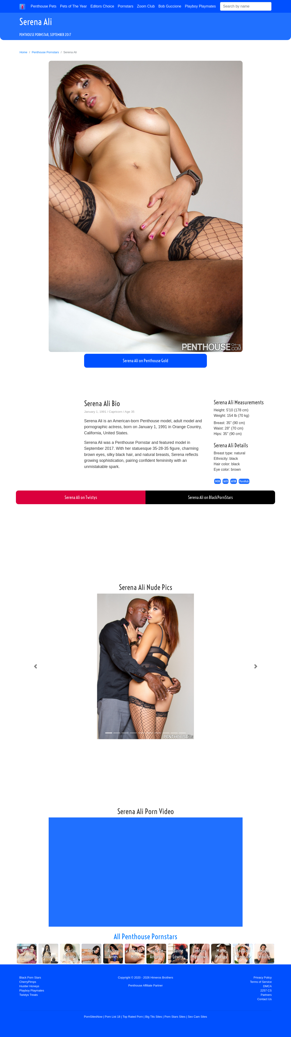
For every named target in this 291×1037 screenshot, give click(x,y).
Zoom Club (146, 6)
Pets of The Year (73, 6)
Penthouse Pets (43, 6)
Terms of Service (261, 982)
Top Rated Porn (133, 1016)
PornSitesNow (93, 1016)
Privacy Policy (262, 977)
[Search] (245, 6)
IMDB (217, 481)
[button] (35, 666)
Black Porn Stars (30, 977)
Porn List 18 (112, 1016)
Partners (266, 995)
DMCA (267, 986)
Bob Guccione (169, 6)
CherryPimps (27, 982)
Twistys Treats (28, 995)
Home (23, 52)
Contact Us (264, 999)
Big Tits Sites (153, 1016)
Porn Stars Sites (174, 1016)
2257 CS (266, 990)
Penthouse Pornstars (45, 52)
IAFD (225, 481)
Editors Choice (102, 6)
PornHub (244, 481)
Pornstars (125, 6)
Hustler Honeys (29, 986)
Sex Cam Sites (197, 1016)
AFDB (233, 481)
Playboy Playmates (200, 6)
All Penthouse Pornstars (145, 936)
